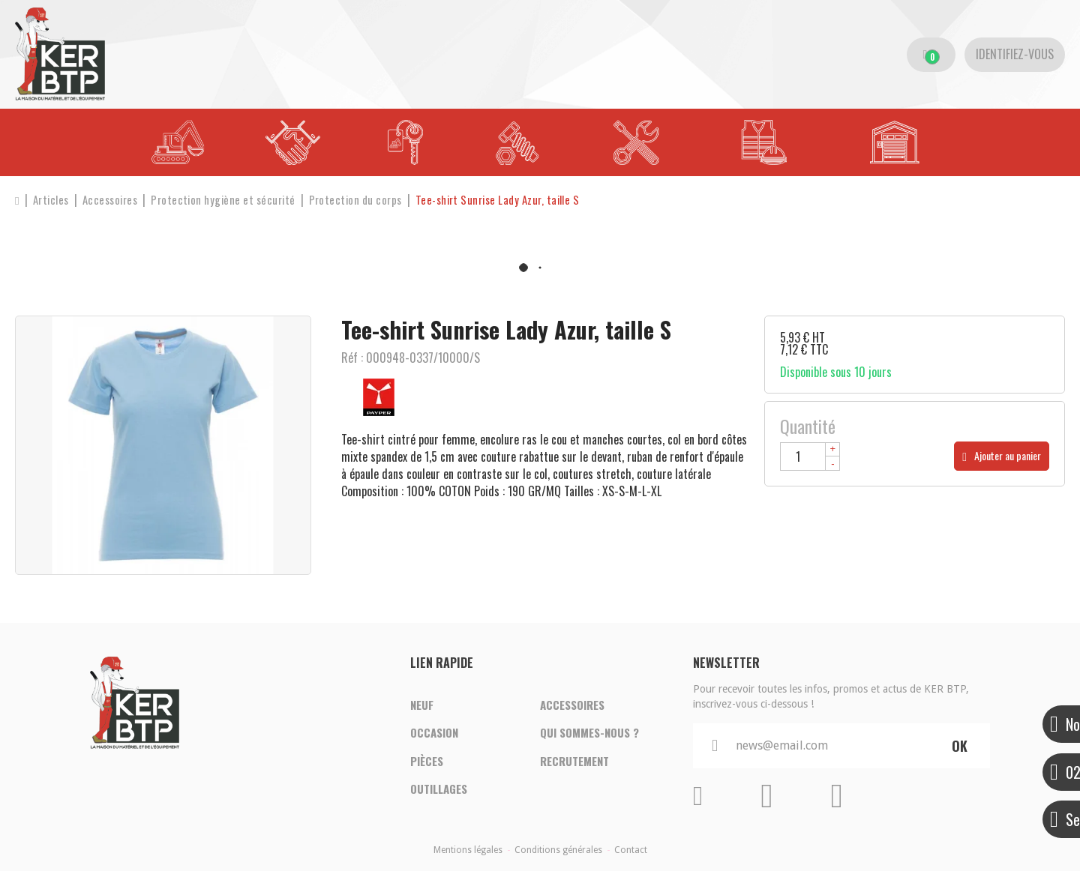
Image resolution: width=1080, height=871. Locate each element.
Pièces (426, 761)
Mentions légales (468, 850)
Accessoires (572, 704)
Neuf (422, 704)
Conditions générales (558, 850)
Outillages (438, 790)
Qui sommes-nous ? (589, 733)
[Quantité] (810, 456)
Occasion (434, 733)
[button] (504, 199)
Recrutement (574, 761)
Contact (630, 850)
